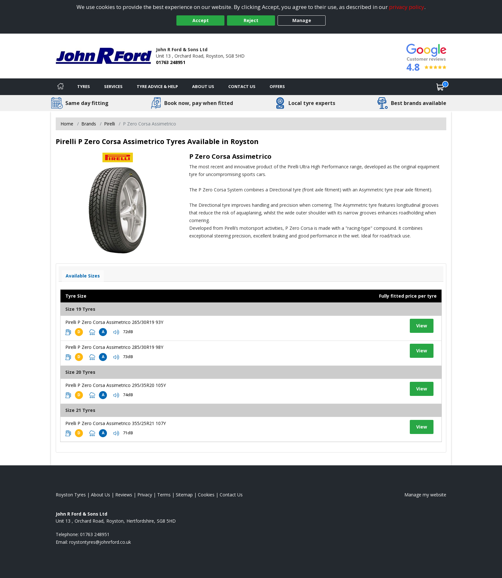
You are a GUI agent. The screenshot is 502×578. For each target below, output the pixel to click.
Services (113, 86)
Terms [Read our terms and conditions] (164, 495)
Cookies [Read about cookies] (206, 495)
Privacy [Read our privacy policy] (144, 495)
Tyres (83, 86)
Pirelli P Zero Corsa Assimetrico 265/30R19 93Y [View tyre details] (114, 322)
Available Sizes (83, 276)
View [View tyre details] (421, 326)
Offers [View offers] (277, 86)
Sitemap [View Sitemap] (184, 495)
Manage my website (425, 495)
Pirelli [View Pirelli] (109, 124)
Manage (301, 20)
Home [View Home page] (67, 124)
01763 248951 (170, 62)
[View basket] (440, 86)
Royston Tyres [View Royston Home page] (71, 495)
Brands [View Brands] (88, 124)
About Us (203, 86)
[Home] (60, 86)
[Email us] (100, 542)
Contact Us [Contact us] (241, 86)
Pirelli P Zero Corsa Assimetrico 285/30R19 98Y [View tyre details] (114, 347)
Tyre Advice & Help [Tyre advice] (157, 86)
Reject (251, 20)
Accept (200, 20)
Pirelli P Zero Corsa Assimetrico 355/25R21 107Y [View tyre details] (115, 423)
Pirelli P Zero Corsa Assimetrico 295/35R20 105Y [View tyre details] (115, 385)
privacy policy (406, 7)
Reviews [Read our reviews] (123, 495)
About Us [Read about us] (100, 495)
